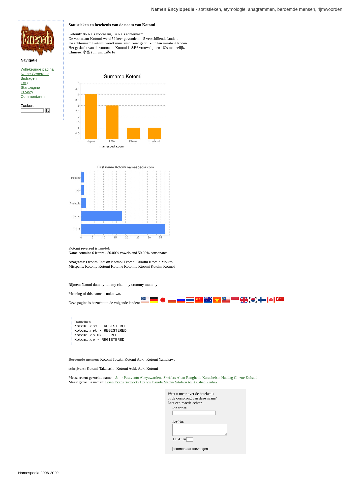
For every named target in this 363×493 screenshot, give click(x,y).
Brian (109, 382)
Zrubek (211, 382)
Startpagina (30, 87)
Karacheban (211, 378)
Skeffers (169, 378)
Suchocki (132, 382)
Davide (157, 382)
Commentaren (33, 96)
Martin (169, 382)
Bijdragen (29, 78)
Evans (119, 382)
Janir (119, 378)
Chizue (239, 378)
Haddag (227, 378)
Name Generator (35, 74)
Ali (190, 382)
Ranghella (193, 378)
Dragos (145, 382)
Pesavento (131, 378)
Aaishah (199, 382)
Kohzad (251, 378)
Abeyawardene (151, 378)
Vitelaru (181, 382)
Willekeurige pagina (37, 69)
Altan (181, 378)
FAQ (24, 83)
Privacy (27, 92)
